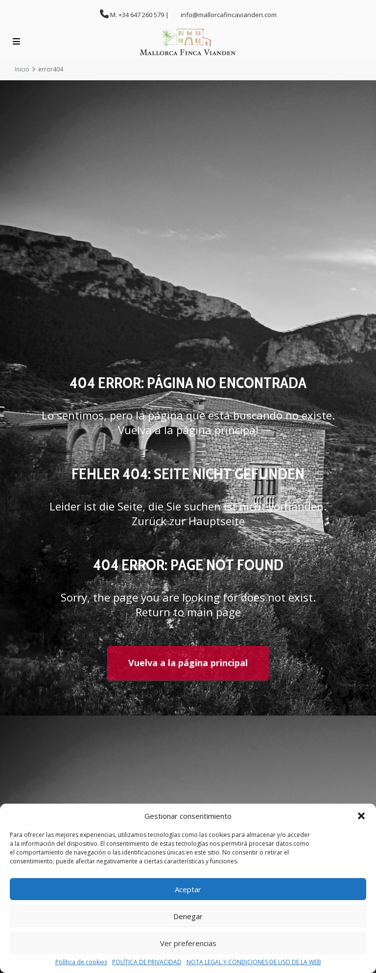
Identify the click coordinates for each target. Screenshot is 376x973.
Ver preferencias (188, 943)
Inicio (22, 69)
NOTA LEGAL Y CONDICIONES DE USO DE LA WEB (254, 962)
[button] (361, 816)
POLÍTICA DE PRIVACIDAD (147, 962)
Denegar (188, 916)
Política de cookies (81, 962)
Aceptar (188, 889)
